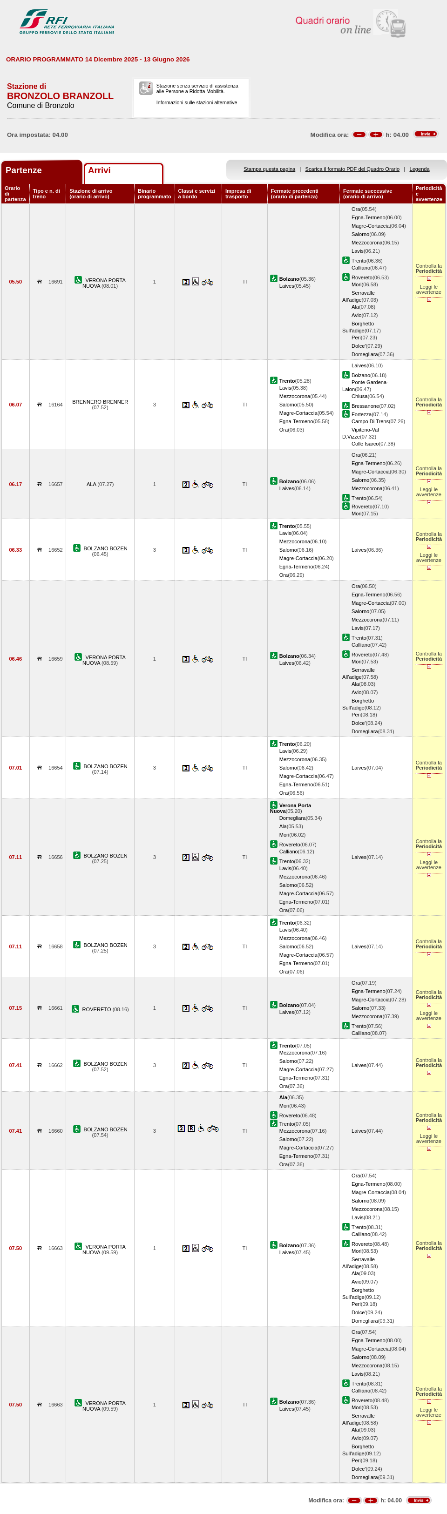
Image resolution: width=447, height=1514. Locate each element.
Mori (357, 284)
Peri (356, 337)
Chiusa (359, 396)
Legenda (420, 169)
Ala (355, 307)
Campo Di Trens (370, 421)
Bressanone (365, 406)
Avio (356, 315)
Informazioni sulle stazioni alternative (196, 102)
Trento (359, 261)
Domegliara (365, 354)
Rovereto (362, 277)
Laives (286, 286)
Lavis (358, 251)
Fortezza (362, 414)
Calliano (361, 267)
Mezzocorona (367, 242)
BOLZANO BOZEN (106, 548)
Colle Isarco (365, 443)
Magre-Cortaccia (371, 226)
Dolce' (359, 346)
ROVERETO (97, 1009)
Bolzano (361, 375)
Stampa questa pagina (269, 169)
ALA (92, 484)
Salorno (360, 234)
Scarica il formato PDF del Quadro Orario (352, 169)
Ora (356, 209)
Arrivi (99, 170)
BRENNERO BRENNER (100, 402)
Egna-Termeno (369, 217)
